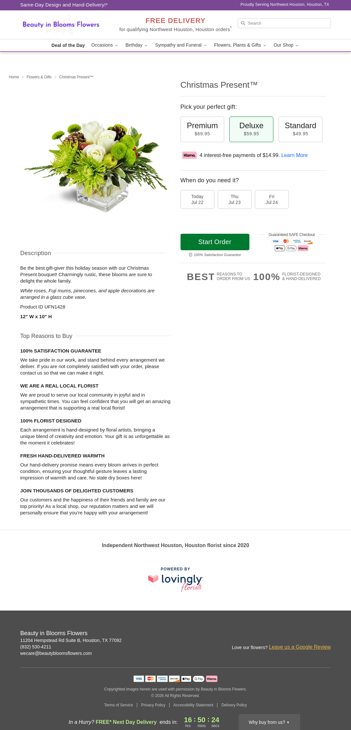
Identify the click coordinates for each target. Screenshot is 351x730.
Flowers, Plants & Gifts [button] (240, 45)
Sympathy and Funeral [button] (181, 45)
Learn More (294, 155)
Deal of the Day (68, 45)
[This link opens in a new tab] (175, 579)
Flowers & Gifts (39, 77)
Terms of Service (118, 705)
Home (14, 77)
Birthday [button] (137, 45)
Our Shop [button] (287, 45)
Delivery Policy (234, 705)
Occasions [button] (105, 45)
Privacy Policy (153, 705)
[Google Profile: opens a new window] (326, 633)
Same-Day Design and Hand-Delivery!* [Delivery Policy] (64, 4)
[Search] (284, 23)
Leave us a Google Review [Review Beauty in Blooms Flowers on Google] (300, 647)
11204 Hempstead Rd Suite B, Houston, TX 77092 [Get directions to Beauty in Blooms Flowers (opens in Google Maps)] (71, 640)
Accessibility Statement (193, 705)
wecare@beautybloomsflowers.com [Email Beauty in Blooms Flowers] (56, 653)
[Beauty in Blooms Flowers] (67, 24)
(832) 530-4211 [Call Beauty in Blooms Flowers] (35, 646)
